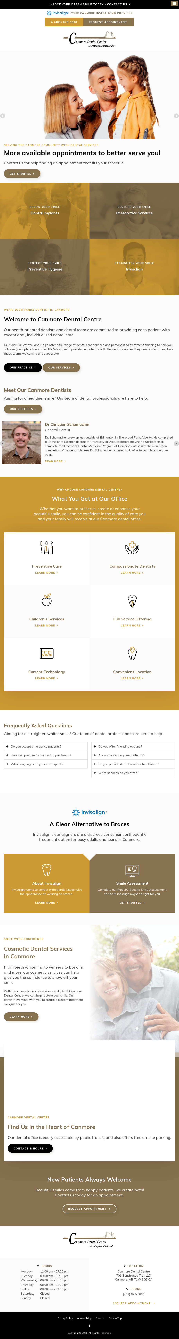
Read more (54, 464)
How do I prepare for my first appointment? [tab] (41, 755)
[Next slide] (176, 443)
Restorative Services (134, 212)
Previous (3, 116)
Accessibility (84, 1318)
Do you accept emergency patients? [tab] (36, 746)
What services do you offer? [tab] (118, 773)
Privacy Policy (65, 1318)
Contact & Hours (29, 1148)
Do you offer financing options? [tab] (120, 746)
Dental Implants (44, 212)
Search (100, 1318)
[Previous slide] (2, 443)
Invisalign (134, 269)
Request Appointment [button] (108, 22)
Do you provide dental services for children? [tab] (128, 764)
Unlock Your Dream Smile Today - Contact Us (87, 4)
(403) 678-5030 (65, 22)
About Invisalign (46, 883)
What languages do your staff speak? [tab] (37, 764)
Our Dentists (21, 409)
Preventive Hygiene (44, 269)
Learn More (45, 572)
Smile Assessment (132, 883)
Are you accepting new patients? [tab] (121, 755)
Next (176, 116)
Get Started (20, 173)
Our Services (59, 367)
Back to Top (115, 1318)
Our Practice (21, 367)
